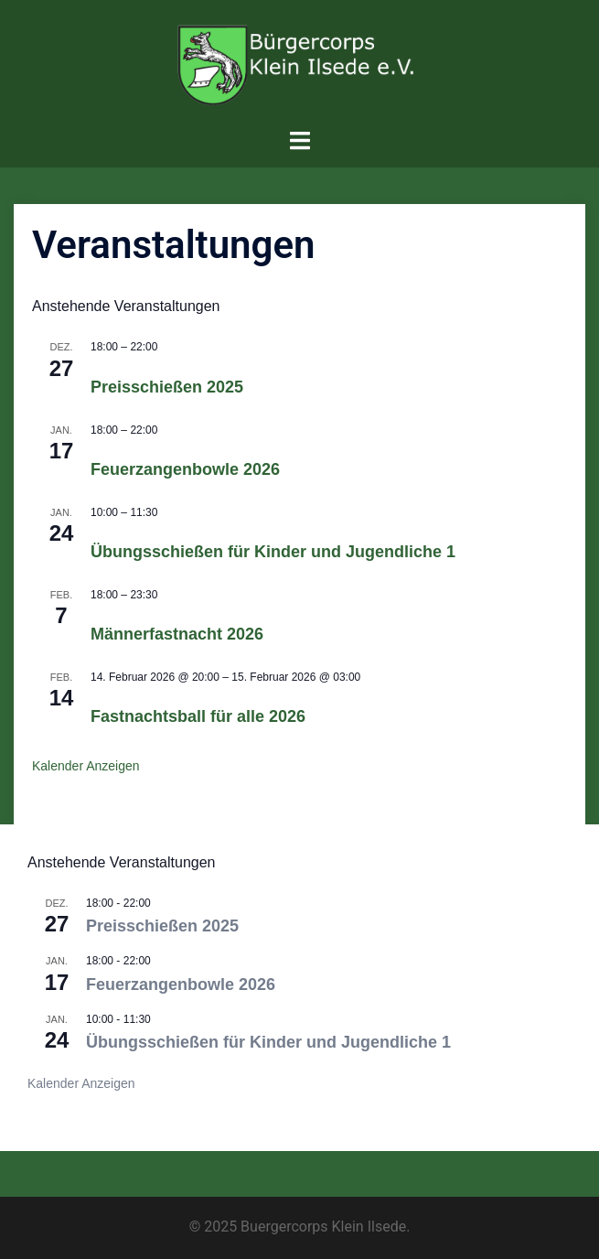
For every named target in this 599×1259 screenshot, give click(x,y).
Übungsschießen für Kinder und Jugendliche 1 (273, 552)
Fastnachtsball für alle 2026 (198, 716)
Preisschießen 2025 (167, 387)
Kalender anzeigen (86, 766)
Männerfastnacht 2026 (177, 634)
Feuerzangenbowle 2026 (185, 469)
